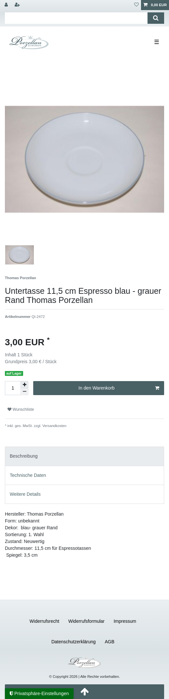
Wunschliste (20, 409)
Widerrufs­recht (44, 621)
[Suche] (156, 18)
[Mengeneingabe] (13, 388)
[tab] (84, 456)
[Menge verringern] (24, 391)
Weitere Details (25, 494)
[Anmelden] (6, 5)
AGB (110, 641)
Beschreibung (24, 456)
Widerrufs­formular (86, 621)
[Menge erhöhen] (24, 384)
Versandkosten (53, 426)
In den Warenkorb (118, 388)
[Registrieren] (17, 5)
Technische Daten (28, 475)
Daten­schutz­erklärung (73, 641)
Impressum (125, 621)
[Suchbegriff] (76, 18)
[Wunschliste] (136, 5)
